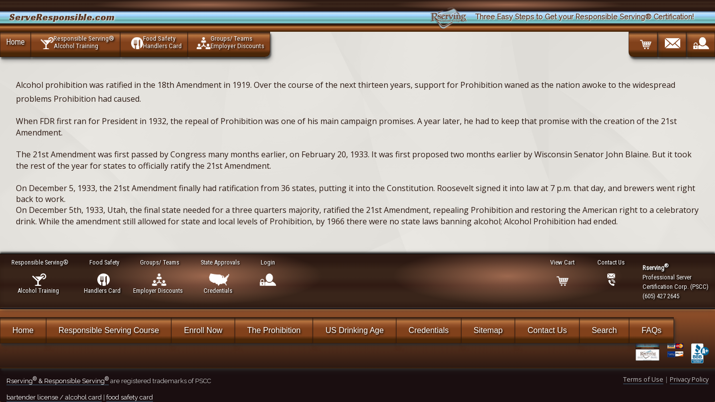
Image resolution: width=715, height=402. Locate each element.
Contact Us (547, 330)
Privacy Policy (689, 379)
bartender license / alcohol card (54, 397)
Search (604, 330)
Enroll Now (203, 330)
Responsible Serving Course (109, 330)
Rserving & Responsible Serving (57, 381)
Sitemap (488, 330)
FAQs (651, 330)
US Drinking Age (354, 330)
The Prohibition (274, 330)
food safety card (129, 397)
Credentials (429, 330)
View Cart (563, 262)
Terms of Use (643, 379)
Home (15, 42)
